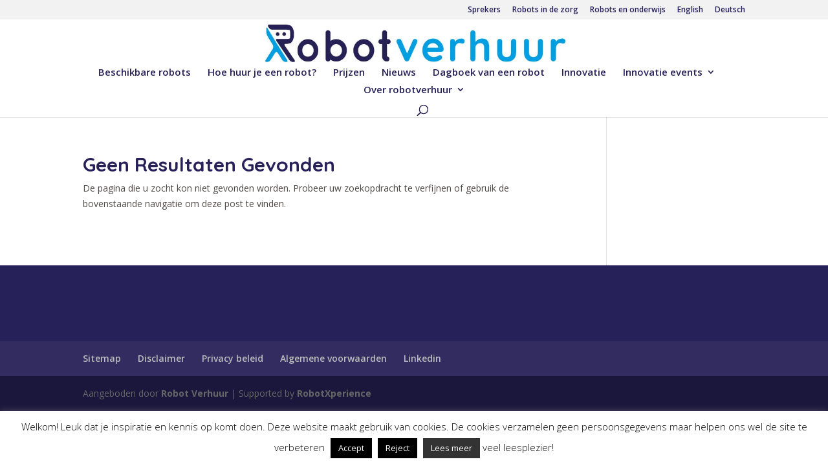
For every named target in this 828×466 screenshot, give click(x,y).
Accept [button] (351, 448)
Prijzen (349, 72)
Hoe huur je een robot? (262, 72)
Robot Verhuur (194, 393)
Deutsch (730, 10)
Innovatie (583, 72)
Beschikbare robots (144, 72)
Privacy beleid (232, 358)
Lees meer (451, 448)
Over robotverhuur (408, 90)
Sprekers (484, 10)
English (690, 10)
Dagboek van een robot (489, 72)
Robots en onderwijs (628, 10)
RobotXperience (334, 393)
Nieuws (399, 72)
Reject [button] (397, 448)
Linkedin (422, 358)
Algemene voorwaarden (333, 358)
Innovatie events (663, 72)
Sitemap (102, 358)
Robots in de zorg (545, 10)
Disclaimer (161, 358)
